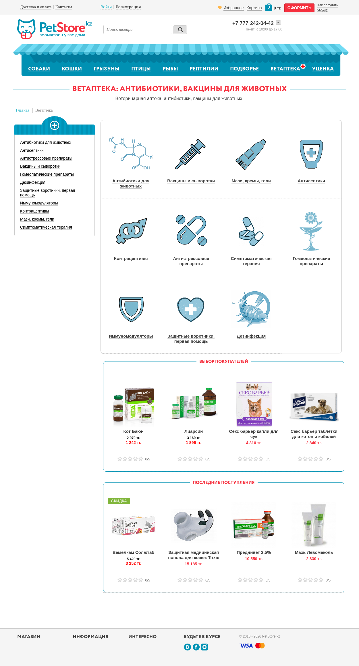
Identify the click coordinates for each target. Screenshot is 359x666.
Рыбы (170, 69)
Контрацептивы (34, 211)
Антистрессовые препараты (46, 158)
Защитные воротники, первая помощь (47, 193)
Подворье (244, 69)
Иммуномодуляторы (39, 203)
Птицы (141, 69)
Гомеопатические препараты (47, 174)
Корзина (254, 7)
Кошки (72, 69)
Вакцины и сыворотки (40, 166)
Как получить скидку (327, 7)
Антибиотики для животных (45, 142)
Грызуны (106, 69)
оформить (299, 7)
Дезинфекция (32, 182)
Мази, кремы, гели (37, 219)
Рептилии (204, 69)
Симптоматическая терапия (46, 227)
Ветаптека (285, 69)
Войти (106, 7)
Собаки (39, 69)
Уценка (323, 69)
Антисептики (32, 150)
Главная (22, 110)
